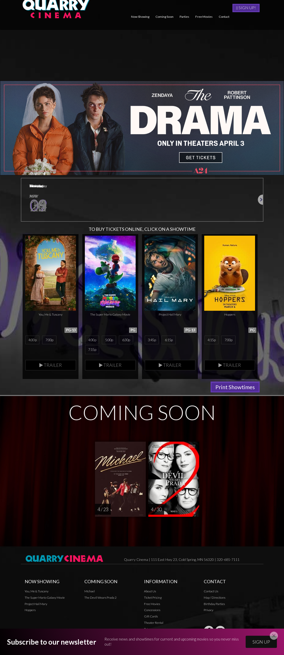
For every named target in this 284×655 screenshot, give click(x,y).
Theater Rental (153, 627)
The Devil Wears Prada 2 (100, 602)
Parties (184, 17)
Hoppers (30, 614)
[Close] (274, 636)
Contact (224, 17)
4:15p (211, 344)
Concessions (152, 614)
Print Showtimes (235, 391)
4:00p (32, 344)
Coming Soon (164, 17)
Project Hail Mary (36, 608)
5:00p (109, 344)
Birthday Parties (214, 608)
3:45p (151, 344)
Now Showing (140, 17)
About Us (150, 595)
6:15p (168, 344)
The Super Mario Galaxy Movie (45, 602)
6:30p (126, 344)
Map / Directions (214, 602)
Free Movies (204, 17)
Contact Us (211, 595)
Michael (89, 595)
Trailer (50, 369)
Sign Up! (246, 7)
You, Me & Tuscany (37, 595)
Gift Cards (151, 621)
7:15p (92, 354)
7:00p (49, 344)
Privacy (208, 614)
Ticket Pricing (153, 602)
